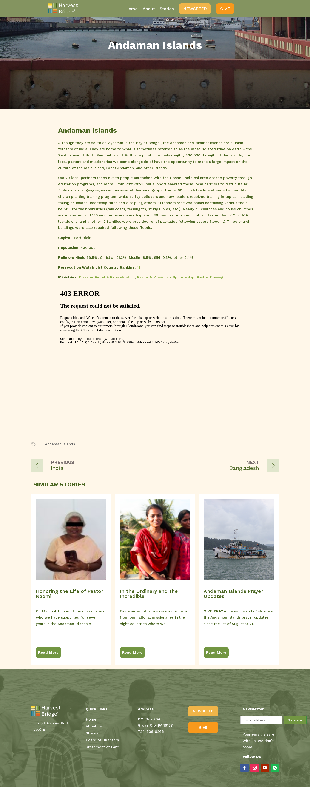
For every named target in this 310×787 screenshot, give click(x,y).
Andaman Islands (60, 444)
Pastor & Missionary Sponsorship (165, 277)
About (149, 8)
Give (225, 8)
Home (131, 8)
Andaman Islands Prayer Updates (233, 593)
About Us (94, 726)
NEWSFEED (203, 711)
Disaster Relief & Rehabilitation (107, 277)
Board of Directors (102, 740)
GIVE (203, 727)
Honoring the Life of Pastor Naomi (69, 593)
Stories (167, 8)
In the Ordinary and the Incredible (149, 593)
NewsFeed (195, 8)
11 (138, 267)
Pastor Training (210, 277)
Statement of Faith (103, 747)
